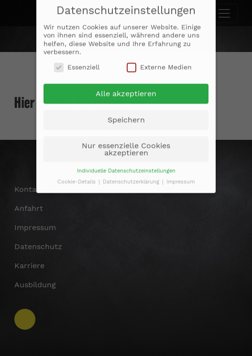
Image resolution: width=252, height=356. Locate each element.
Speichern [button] (126, 116)
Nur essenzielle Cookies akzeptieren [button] (126, 146)
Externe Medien (159, 64)
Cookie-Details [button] (77, 179)
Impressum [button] (180, 179)
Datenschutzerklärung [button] (132, 179)
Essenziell (76, 64)
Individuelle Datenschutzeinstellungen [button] (126, 168)
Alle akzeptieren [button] (126, 90)
